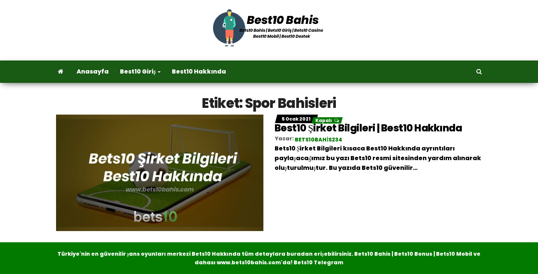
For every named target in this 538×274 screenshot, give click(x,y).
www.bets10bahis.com (249, 262)
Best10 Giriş (140, 71)
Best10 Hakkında (199, 71)
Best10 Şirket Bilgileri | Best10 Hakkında (368, 128)
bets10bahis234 (318, 139)
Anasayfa (93, 71)
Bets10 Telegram (318, 262)
